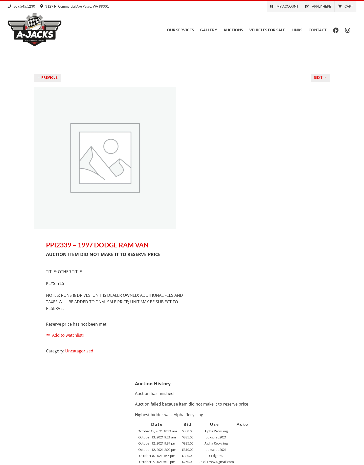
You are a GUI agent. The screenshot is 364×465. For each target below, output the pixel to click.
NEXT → (320, 77)
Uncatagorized (79, 350)
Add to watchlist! (68, 335)
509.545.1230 (21, 6)
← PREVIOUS (47, 77)
